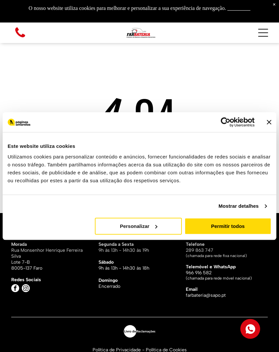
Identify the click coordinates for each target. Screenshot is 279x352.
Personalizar (138, 226)
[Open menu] (263, 33)
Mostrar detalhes (239, 206)
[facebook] (15, 289)
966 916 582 (199, 273)
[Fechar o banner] (269, 122)
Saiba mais (239, 8)
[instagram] (26, 289)
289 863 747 (199, 250)
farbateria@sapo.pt (206, 295)
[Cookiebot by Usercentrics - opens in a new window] (226, 122)
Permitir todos (228, 226)
